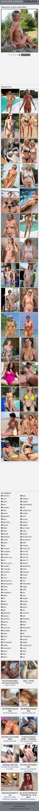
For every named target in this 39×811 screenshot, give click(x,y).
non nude (24, 528)
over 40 (24, 551)
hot (3, 639)
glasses (5, 616)
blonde (4, 534)
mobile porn (25, 510)
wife (22, 654)
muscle (24, 519)
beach (4, 513)
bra (3, 545)
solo (22, 616)
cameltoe (5, 551)
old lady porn (26, 537)
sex (22, 592)
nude (23, 531)
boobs (4, 540)
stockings (24, 619)
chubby (5, 554)
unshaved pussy (27, 636)
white (23, 651)
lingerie (24, 502)
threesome (25, 628)
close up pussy (7, 563)
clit (3, 560)
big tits (4, 525)
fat (3, 598)
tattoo (23, 622)
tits (22, 633)
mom (23, 516)
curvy (4, 578)
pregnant (24, 572)
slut (22, 610)
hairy (4, 625)
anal (3, 499)
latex (4, 654)
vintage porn (26, 645)
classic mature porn (9, 557)
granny (4, 622)
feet (3, 601)
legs (22, 496)
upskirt (23, 639)
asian (4, 502)
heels (4, 633)
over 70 (24, 560)
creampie (5, 569)
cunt (3, 575)
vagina (23, 642)
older (23, 543)
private (23, 575)
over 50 (24, 554)
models (24, 513)
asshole (5, 507)
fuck (3, 607)
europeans (6, 592)
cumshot (5, 572)
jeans (4, 651)
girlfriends (5, 613)
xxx (22, 657)
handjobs (5, 630)
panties (24, 563)
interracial (5, 648)
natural (23, 522)
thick (23, 625)
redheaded (25, 584)
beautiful (5, 516)
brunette (5, 548)
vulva (23, 648)
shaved (24, 598)
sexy (23, 595)
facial (4, 595)
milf (22, 507)
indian (4, 645)
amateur (5, 496)
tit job (23, 630)
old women (25, 540)
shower (24, 601)
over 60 (24, 557)
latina (4, 657)
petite (23, 569)
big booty (5, 522)
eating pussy (6, 584)
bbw (3, 510)
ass (3, 504)
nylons (23, 534)
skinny (23, 607)
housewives (6, 642)
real (22, 581)
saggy (23, 587)
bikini (4, 528)
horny (4, 636)
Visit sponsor (26, 55)
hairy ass (5, 628)
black (4, 531)
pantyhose (25, 566)
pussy (23, 578)
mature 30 (25, 548)
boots (4, 543)
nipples (24, 525)
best (3, 519)
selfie (23, 589)
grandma (5, 619)
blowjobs (5, 537)
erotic (4, 589)
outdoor (24, 545)
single (23, 604)
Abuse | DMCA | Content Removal (14, 804)
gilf (3, 610)
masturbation (26, 504)
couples (5, 566)
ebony (4, 587)
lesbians (24, 499)
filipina (4, 604)
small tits (24, 613)
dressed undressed (9, 581)
